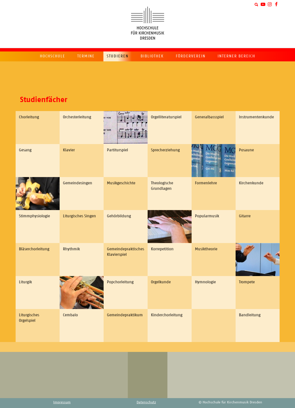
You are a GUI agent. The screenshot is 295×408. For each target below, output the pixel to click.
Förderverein (190, 56)
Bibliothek (152, 56)
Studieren (117, 56)
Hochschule (52, 56)
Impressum (62, 402)
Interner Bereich (236, 56)
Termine (86, 56)
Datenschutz (146, 402)
